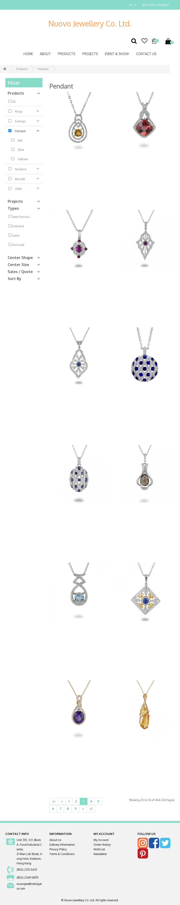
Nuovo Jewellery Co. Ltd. (90, 23)
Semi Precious (19, 217)
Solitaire (18, 159)
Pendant (43, 69)
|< (53, 801)
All (11, 101)
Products (66, 54)
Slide (16, 150)
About (45, 54)
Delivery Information (62, 844)
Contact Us (146, 54)
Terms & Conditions (61, 854)
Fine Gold (16, 245)
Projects (90, 54)
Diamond (16, 226)
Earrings (23, 120)
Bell (15, 140)
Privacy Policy (58, 849)
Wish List (99, 849)
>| (91, 808)
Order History (102, 844)
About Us (55, 840)
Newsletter (100, 854)
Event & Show (117, 54)
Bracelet (23, 178)
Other (23, 188)
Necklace (23, 168)
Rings (23, 111)
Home (28, 54)
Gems (13, 235)
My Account (101, 840)
